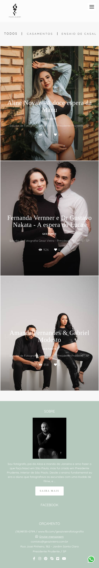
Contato (49, 554)
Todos (11, 33)
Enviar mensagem (51, 518)
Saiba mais (49, 472)
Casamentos (40, 33)
